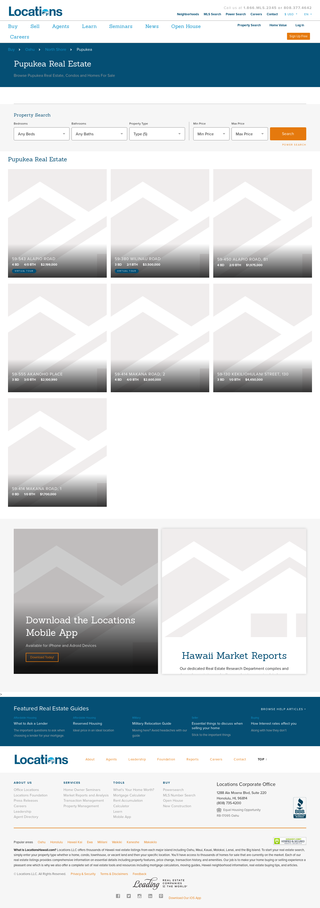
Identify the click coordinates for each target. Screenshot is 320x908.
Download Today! (42, 657)
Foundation (166, 759)
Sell (35, 26)
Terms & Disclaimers (114, 874)
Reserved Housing (87, 723)
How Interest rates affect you (273, 723)
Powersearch (173, 790)
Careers (256, 14)
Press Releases (26, 800)
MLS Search (212, 14)
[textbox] (41, 134)
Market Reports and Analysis (86, 795)
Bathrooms (79, 123)
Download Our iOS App (185, 898)
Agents (62, 26)
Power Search (236, 14)
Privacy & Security (83, 874)
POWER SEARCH (294, 144)
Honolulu (56, 842)
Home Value (278, 25)
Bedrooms (21, 123)
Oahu (30, 49)
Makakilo (150, 842)
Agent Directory (26, 817)
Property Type (138, 123)
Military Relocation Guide (151, 723)
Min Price (199, 123)
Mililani (102, 842)
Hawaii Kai (75, 842)
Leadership (137, 759)
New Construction (177, 806)
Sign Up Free (299, 36)
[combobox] (41, 134)
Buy (13, 26)
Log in (300, 25)
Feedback (139, 874)
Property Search (249, 25)
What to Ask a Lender (31, 723)
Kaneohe (133, 842)
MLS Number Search (179, 795)
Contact (272, 14)
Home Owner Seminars (82, 790)
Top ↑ (262, 759)
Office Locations (26, 790)
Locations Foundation (31, 795)
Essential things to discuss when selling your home (217, 725)
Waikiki (117, 842)
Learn (91, 26)
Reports (192, 759)
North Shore (55, 49)
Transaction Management (84, 800)
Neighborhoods (188, 14)
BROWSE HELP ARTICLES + (283, 709)
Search (288, 133)
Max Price (238, 123)
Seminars (124, 26)
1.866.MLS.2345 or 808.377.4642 (278, 8)
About (90, 759)
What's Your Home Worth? (133, 790)
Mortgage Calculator (129, 795)
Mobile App (122, 817)
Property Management (81, 806)
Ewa (90, 842)
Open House (191, 26)
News (156, 26)
